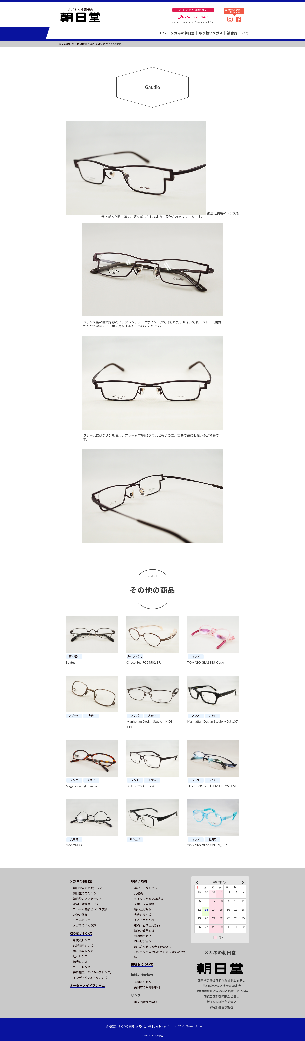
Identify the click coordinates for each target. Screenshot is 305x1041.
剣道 (91, 715)
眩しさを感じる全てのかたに (153, 946)
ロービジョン (142, 941)
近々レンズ (80, 956)
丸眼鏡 (74, 839)
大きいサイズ (142, 914)
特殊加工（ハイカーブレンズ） (93, 972)
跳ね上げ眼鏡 (142, 909)
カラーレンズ (81, 967)
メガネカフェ (81, 920)
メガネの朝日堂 (183, 33)
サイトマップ (161, 1026)
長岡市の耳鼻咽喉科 (147, 987)
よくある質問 (126, 1026)
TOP (163, 33)
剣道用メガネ (142, 936)
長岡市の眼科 (142, 982)
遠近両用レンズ (83, 945)
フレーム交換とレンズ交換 (90, 909)
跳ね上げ (135, 839)
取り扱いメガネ (211, 33)
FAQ (245, 33)
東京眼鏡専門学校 (145, 1002)
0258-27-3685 (193, 17)
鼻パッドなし (135, 656)
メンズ (135, 715)
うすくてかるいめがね (148, 898)
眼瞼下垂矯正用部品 (147, 925)
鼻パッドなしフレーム (148, 888)
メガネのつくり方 (84, 925)
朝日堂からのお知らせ (87, 888)
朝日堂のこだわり (84, 893)
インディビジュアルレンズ (90, 977)
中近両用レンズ (83, 951)
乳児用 (212, 839)
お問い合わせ (143, 1026)
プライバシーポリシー (189, 1026)
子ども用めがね (144, 920)
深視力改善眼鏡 (144, 930)
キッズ (195, 656)
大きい (152, 715)
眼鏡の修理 (80, 914)
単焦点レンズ (81, 940)
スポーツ (74, 715)
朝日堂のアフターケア (87, 898)
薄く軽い (74, 656)
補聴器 (232, 33)
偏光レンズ (80, 961)
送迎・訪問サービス (86, 904)
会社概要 (111, 1026)
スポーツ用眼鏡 (144, 904)
